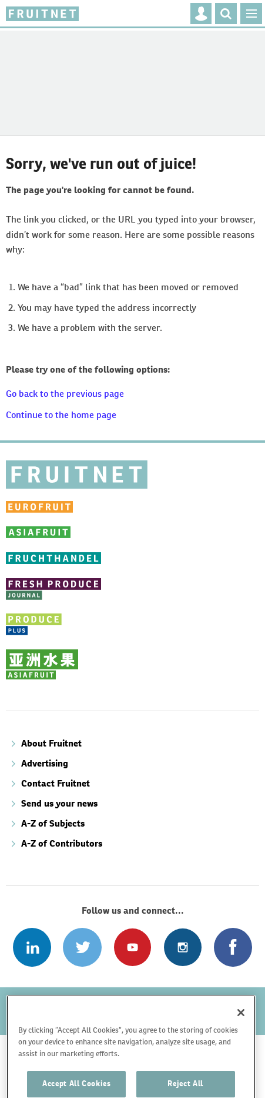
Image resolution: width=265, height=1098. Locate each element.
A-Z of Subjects (53, 823)
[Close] (241, 1033)
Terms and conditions (191, 1002)
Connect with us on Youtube (132, 947)
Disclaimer (108, 1002)
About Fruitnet (51, 743)
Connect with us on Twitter (82, 947)
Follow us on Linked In (32, 947)
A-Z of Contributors (61, 843)
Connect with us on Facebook (233, 947)
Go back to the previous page (65, 393)
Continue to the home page (61, 415)
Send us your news (59, 803)
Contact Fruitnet (55, 783)
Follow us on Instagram (182, 947)
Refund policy (43, 1002)
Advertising (44, 763)
